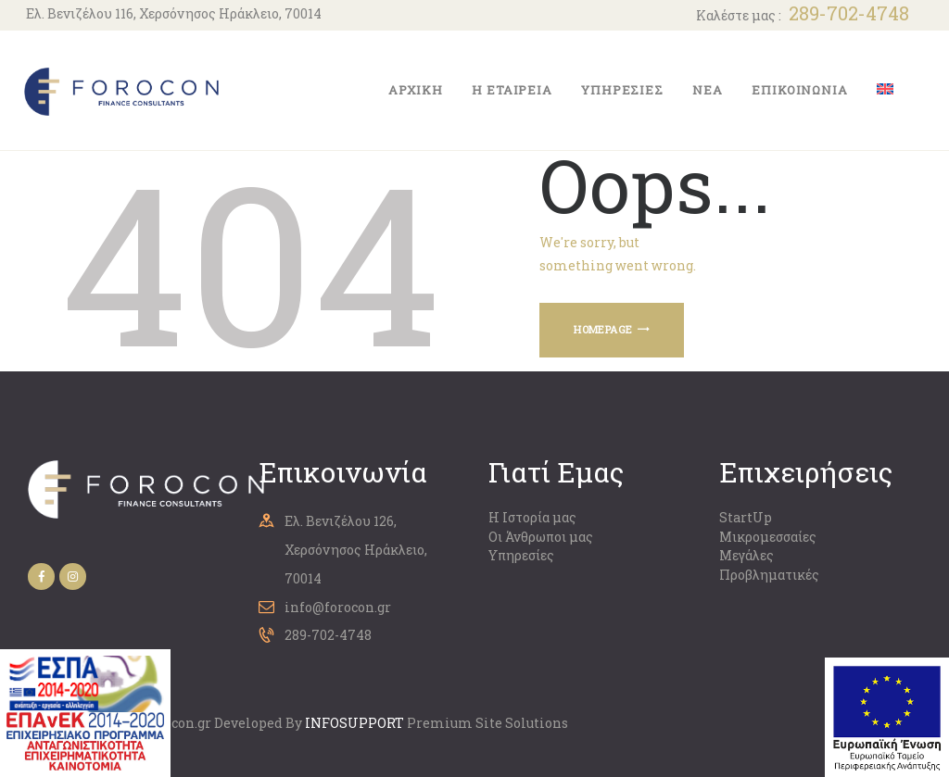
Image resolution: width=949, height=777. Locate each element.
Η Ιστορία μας (532, 517)
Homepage (603, 329)
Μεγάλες (746, 555)
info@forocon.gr (338, 607)
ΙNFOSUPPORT (354, 723)
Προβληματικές (769, 574)
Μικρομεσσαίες (767, 536)
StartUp (745, 517)
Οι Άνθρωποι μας (540, 536)
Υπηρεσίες (521, 555)
